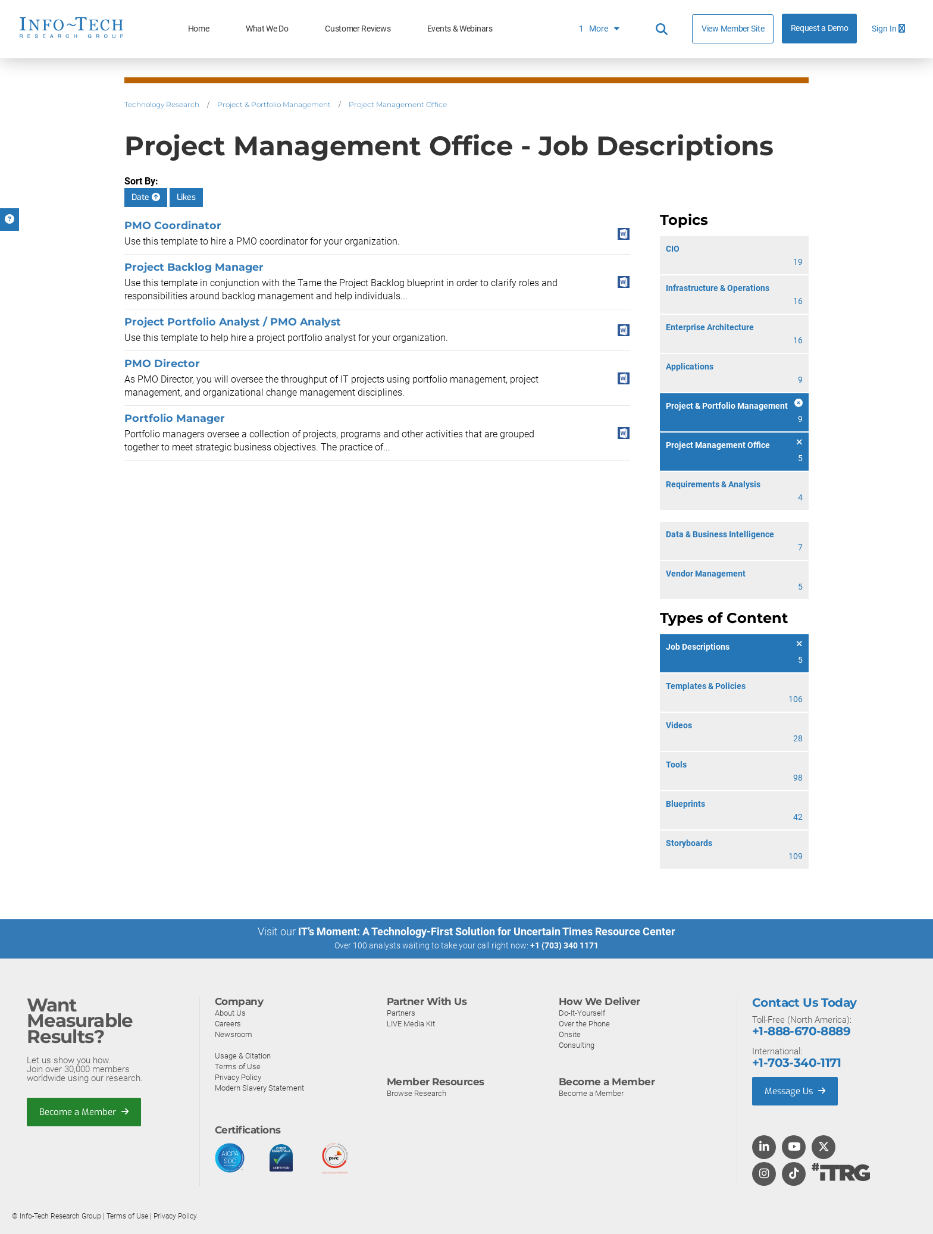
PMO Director (162, 363)
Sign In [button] (888, 29)
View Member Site (733, 28)
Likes (186, 197)
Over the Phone (584, 1023)
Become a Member (84, 1111)
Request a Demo (820, 28)
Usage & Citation (243, 1055)
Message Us (796, 1091)
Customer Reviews (357, 29)
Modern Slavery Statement (259, 1087)
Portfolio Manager (174, 418)
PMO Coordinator (172, 225)
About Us (230, 1012)
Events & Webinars (460, 29)
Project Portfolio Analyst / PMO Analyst (232, 321)
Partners (401, 1012)
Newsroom (233, 1033)
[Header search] (662, 29)
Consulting (576, 1044)
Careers (228, 1023)
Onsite (570, 1033)
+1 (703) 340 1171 (564, 945)
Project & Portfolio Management (274, 104)
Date (146, 197)
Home (198, 29)
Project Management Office (398, 104)
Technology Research (161, 104)
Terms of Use (238, 1065)
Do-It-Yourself (582, 1012)
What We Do (267, 29)
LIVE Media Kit (411, 1023)
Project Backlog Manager (194, 267)
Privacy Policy (238, 1076)
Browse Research (416, 1092)
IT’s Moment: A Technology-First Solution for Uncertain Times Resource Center (486, 931)
